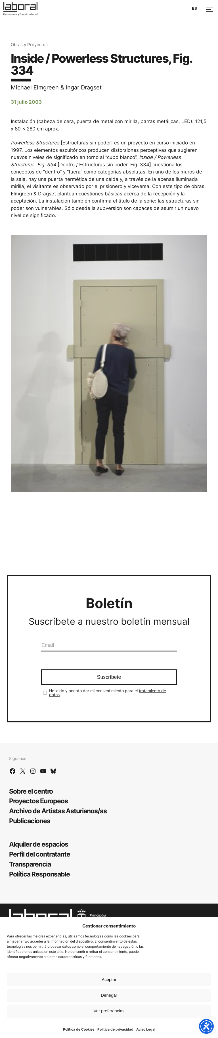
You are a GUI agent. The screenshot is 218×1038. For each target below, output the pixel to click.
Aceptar (109, 979)
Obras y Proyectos (29, 44)
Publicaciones (29, 821)
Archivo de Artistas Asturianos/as (58, 811)
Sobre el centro (31, 791)
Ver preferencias (108, 1010)
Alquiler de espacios (38, 844)
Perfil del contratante (39, 854)
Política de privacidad (115, 1029)
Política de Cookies (79, 1029)
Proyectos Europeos (38, 801)
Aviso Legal (145, 1029)
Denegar (109, 995)
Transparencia (30, 864)
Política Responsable (39, 874)
